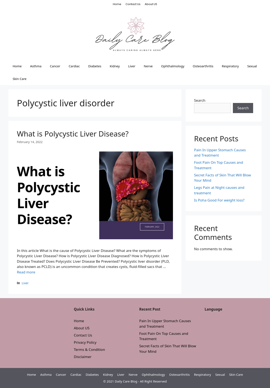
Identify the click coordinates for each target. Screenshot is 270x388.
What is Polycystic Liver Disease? (73, 134)
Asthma (36, 66)
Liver (131, 66)
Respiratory (230, 66)
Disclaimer (83, 356)
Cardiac (74, 66)
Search (199, 100)
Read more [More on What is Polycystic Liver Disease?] (26, 272)
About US (151, 4)
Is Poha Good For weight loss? (219, 200)
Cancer (55, 66)
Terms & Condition (89, 349)
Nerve (148, 66)
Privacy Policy (85, 342)
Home (117, 4)
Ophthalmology (172, 66)
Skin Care (20, 79)
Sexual (252, 66)
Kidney (115, 66)
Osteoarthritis (203, 66)
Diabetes (94, 66)
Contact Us (133, 4)
